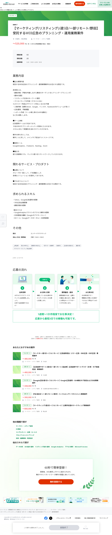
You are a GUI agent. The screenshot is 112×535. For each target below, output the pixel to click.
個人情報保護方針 (90, 518)
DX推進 (18, 429)
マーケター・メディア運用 (24, 426)
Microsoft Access (81, 447)
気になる (85, 528)
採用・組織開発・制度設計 (24, 438)
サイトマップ (104, 518)
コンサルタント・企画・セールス (26, 432)
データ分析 (19, 447)
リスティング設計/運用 (42, 447)
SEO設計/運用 (29, 447)
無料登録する (56, 481)
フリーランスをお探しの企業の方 (104, 4)
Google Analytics (57, 447)
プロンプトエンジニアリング (25, 435)
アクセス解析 (69, 447)
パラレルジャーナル (62, 518)
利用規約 (77, 518)
